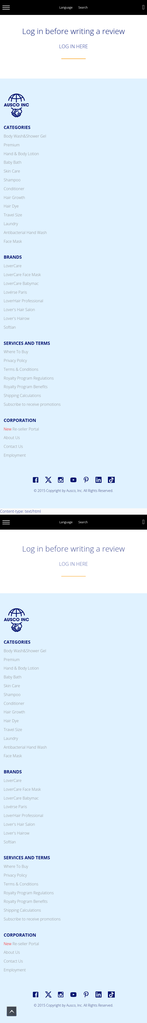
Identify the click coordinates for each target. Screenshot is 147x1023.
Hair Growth (14, 197)
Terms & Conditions (21, 369)
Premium (12, 145)
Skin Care (12, 171)
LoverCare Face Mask (22, 274)
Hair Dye (11, 206)
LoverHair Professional (23, 300)
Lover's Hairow (16, 318)
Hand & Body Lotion (21, 153)
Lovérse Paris (15, 292)
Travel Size (13, 215)
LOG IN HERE (73, 46)
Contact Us (13, 446)
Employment (15, 455)
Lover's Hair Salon (19, 309)
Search (83, 7)
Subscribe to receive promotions (32, 404)
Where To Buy (16, 351)
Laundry (11, 223)
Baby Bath (12, 162)
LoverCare (12, 265)
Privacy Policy (15, 360)
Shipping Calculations (22, 395)
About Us (12, 437)
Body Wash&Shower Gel (25, 136)
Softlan (10, 327)
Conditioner (14, 188)
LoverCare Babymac (21, 283)
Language (66, 7)
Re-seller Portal (21, 429)
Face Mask (13, 241)
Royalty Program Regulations (29, 378)
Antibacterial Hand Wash (25, 232)
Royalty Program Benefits (26, 386)
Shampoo (12, 180)
